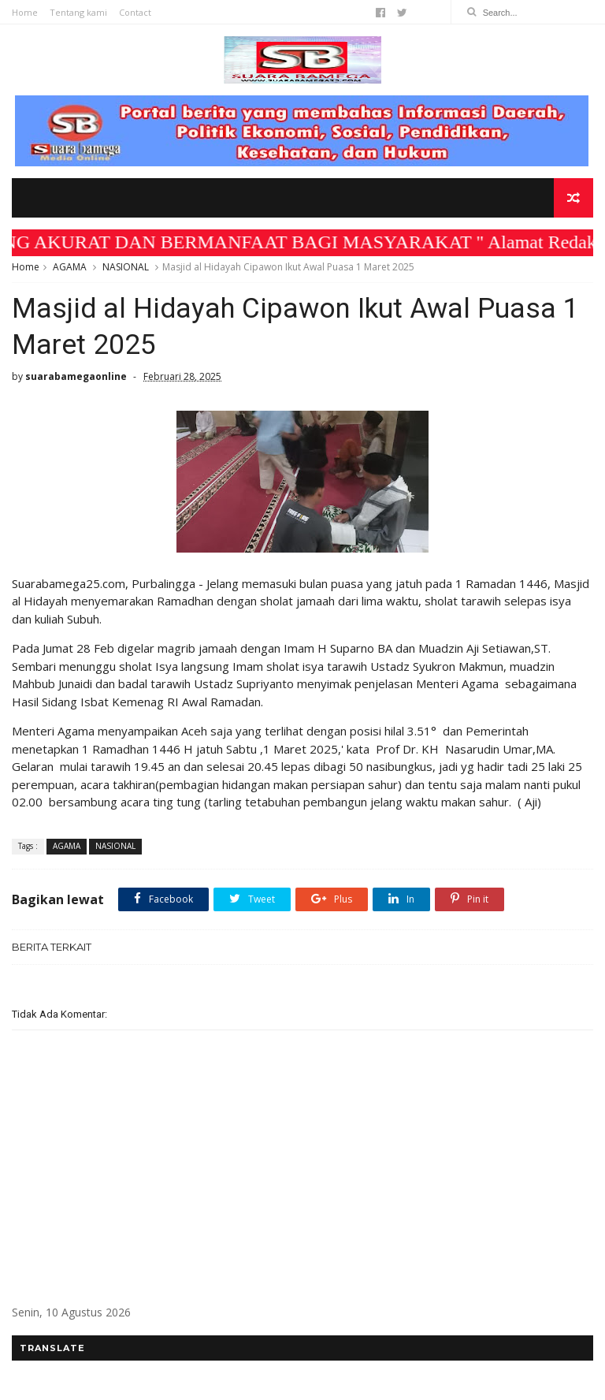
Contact (135, 12)
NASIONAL (125, 267)
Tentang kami (78, 12)
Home (25, 12)
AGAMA (70, 267)
